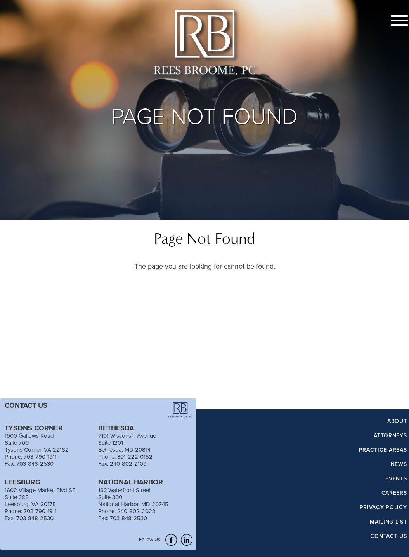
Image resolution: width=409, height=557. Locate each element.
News (399, 464)
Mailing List (388, 522)
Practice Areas (383, 450)
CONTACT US (26, 405)
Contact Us (388, 536)
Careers (394, 493)
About (397, 421)
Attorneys (390, 435)
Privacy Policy (383, 507)
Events (396, 478)
